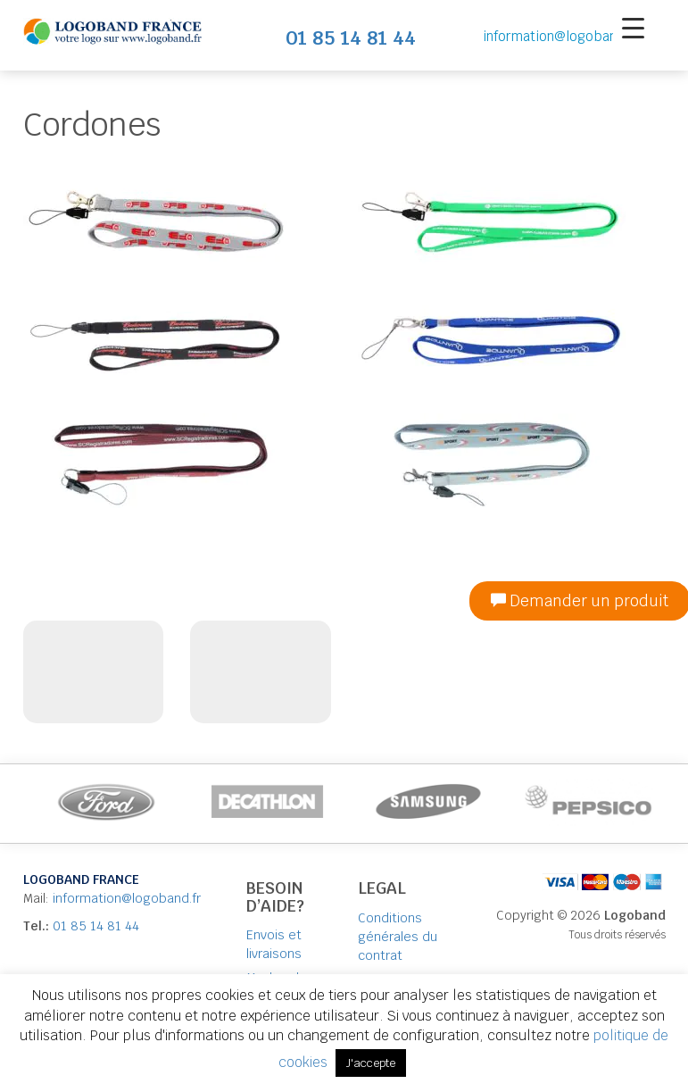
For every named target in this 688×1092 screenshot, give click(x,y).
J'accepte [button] (370, 1063)
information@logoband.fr (561, 36)
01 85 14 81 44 (96, 926)
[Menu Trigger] (633, 27)
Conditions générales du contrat (397, 936)
